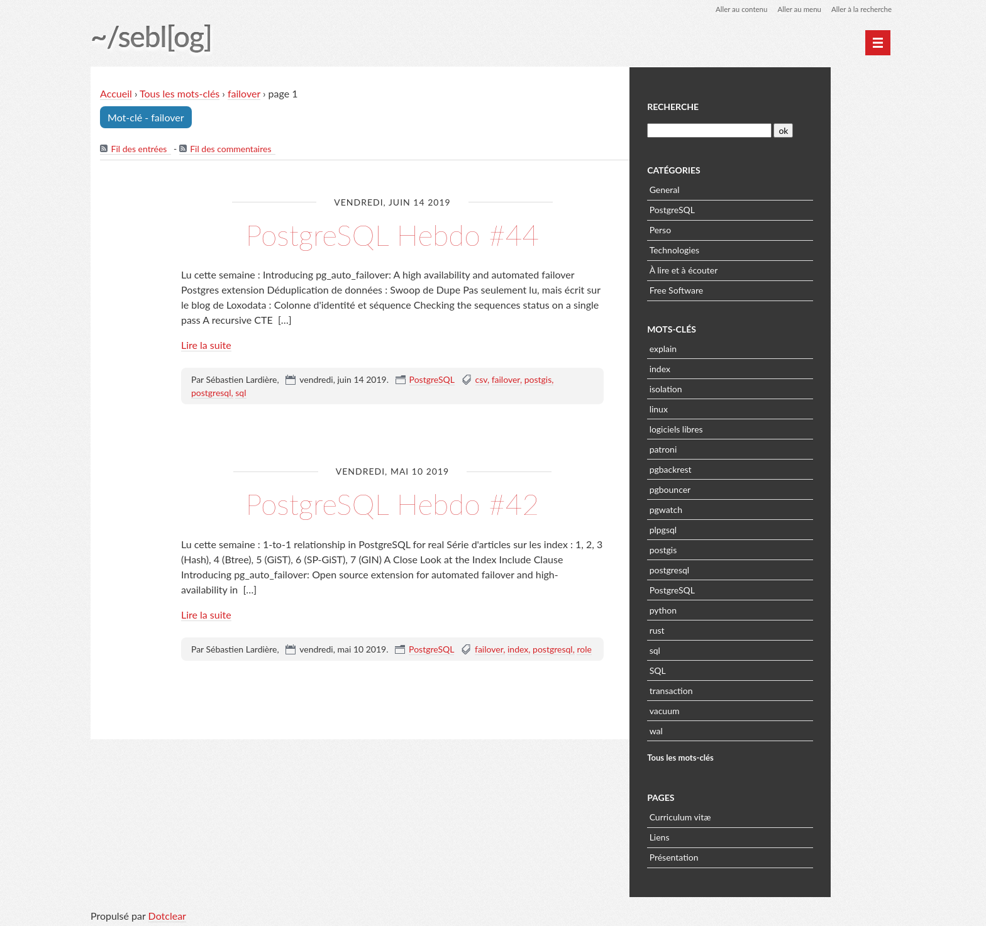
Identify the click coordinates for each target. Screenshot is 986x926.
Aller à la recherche (860, 9)
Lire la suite (206, 345)
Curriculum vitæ (746, 815)
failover (244, 94)
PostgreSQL (432, 380)
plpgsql (729, 528)
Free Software (742, 289)
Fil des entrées (139, 149)
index (517, 649)
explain (729, 347)
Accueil (117, 94)
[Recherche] (774, 129)
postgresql (211, 393)
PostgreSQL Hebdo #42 (392, 504)
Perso (726, 228)
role (584, 649)
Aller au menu (796, 9)
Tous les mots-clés (180, 94)
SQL (724, 669)
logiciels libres (742, 427)
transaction (737, 689)
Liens (726, 835)
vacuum (731, 709)
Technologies (741, 248)
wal (722, 729)
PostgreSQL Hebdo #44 (392, 235)
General (731, 188)
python (729, 609)
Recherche (739, 106)
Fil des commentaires (231, 149)
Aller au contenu (736, 9)
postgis (538, 380)
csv (481, 380)
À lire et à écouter (750, 268)
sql (240, 393)
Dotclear (167, 913)
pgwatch (732, 508)
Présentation (740, 856)
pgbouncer (736, 488)
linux (725, 407)
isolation (732, 387)
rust (723, 629)
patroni (729, 448)
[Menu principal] (877, 42)
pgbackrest (737, 468)
